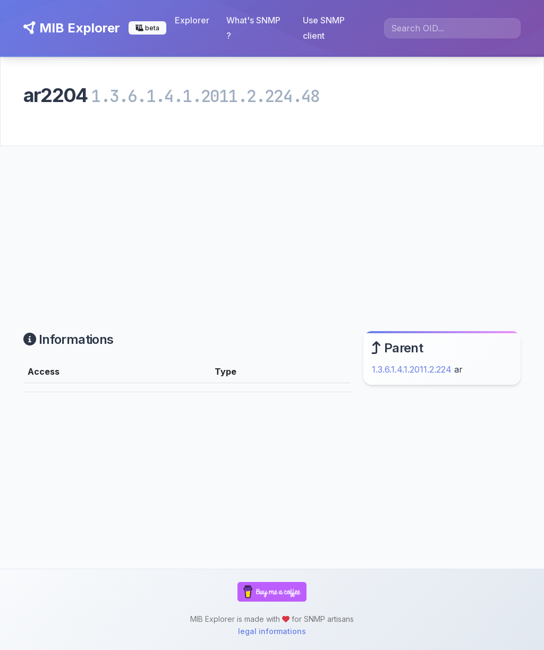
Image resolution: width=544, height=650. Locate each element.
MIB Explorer (71, 28)
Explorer (192, 20)
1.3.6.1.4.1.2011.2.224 (412, 369)
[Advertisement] (272, 225)
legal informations (272, 631)
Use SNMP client (324, 28)
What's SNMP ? (253, 28)
